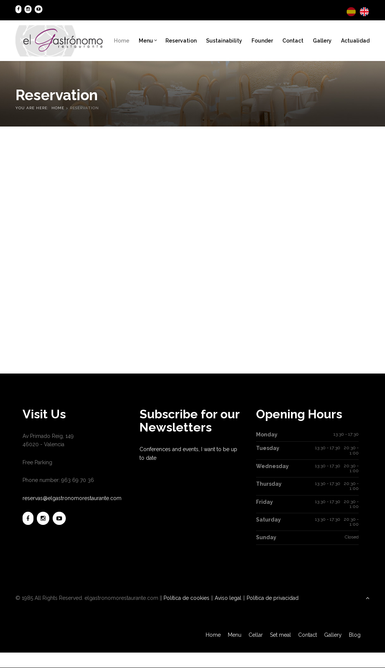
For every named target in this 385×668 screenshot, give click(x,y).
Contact (292, 41)
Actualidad (355, 41)
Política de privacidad (273, 598)
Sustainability (224, 41)
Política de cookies (186, 598)
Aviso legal (228, 598)
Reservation (181, 41)
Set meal (280, 635)
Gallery (322, 41)
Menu (148, 41)
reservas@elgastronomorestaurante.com (72, 498)
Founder (262, 41)
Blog (355, 635)
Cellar (256, 635)
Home (121, 41)
